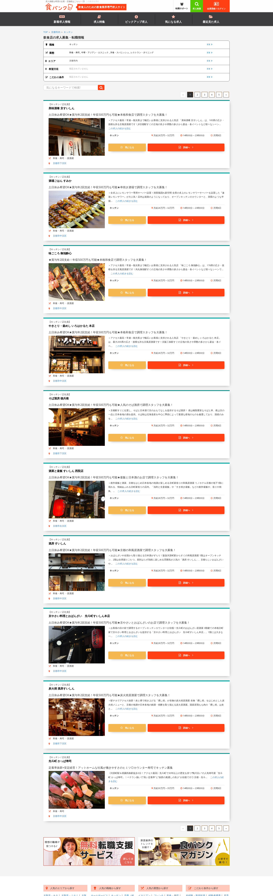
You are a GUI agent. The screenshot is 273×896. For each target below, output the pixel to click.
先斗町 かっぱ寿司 (60, 761)
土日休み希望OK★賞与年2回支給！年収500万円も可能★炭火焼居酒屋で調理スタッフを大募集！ (109, 695)
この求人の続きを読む (119, 128)
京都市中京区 (60, 235)
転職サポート (182, 6)
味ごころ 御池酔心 (60, 253)
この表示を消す (90, 1)
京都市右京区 (60, 525)
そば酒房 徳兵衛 (59, 398)
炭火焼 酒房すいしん (61, 688)
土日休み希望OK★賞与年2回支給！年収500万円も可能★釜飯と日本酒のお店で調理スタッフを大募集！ (114, 477)
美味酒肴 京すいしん (61, 108)
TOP (45, 32)
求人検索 (197, 6)
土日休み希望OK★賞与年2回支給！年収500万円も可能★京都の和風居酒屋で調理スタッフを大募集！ (112, 550)
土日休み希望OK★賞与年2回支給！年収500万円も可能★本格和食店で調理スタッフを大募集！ (108, 115)
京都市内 (55, 32)
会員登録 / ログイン (216, 6)
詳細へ (186, 147)
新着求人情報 (62, 19)
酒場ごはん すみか (60, 181)
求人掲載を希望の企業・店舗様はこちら (63, 1)
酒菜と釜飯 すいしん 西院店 (66, 471)
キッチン (68, 32)
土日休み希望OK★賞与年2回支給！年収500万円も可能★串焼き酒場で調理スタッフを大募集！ (108, 187)
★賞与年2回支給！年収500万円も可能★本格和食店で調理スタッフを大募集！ (98, 260)
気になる (127, 147)
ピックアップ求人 (136, 19)
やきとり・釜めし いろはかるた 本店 (72, 326)
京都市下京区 (60, 163)
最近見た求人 (211, 19)
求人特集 (99, 19)
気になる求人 (173, 19)
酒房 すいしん (57, 543)
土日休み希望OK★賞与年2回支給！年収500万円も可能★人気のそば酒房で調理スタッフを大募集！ (111, 405)
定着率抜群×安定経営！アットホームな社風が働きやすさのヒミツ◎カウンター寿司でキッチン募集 (111, 768)
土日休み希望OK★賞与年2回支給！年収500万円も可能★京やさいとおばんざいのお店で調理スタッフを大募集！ (119, 622)
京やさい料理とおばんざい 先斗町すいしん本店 (79, 616)
